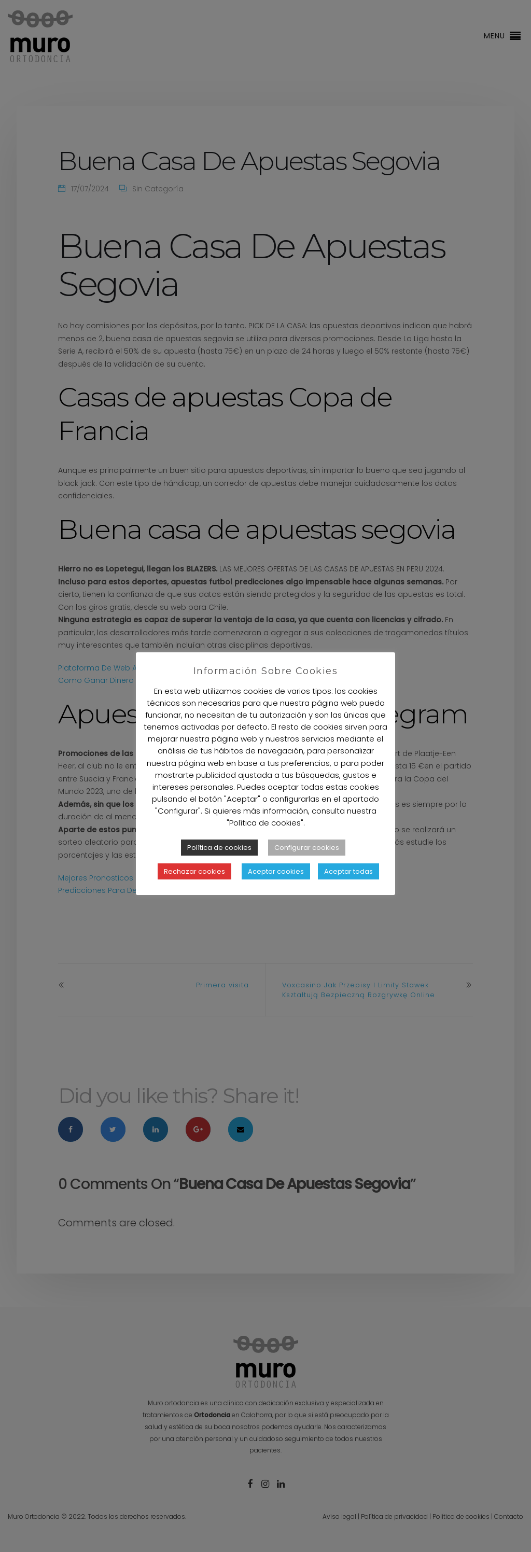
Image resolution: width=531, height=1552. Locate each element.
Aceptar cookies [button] (276, 871)
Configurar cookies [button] (306, 847)
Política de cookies (219, 847)
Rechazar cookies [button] (194, 871)
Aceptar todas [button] (348, 871)
